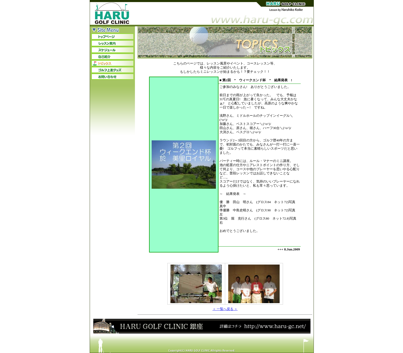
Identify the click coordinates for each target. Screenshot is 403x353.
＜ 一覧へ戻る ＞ (225, 309)
